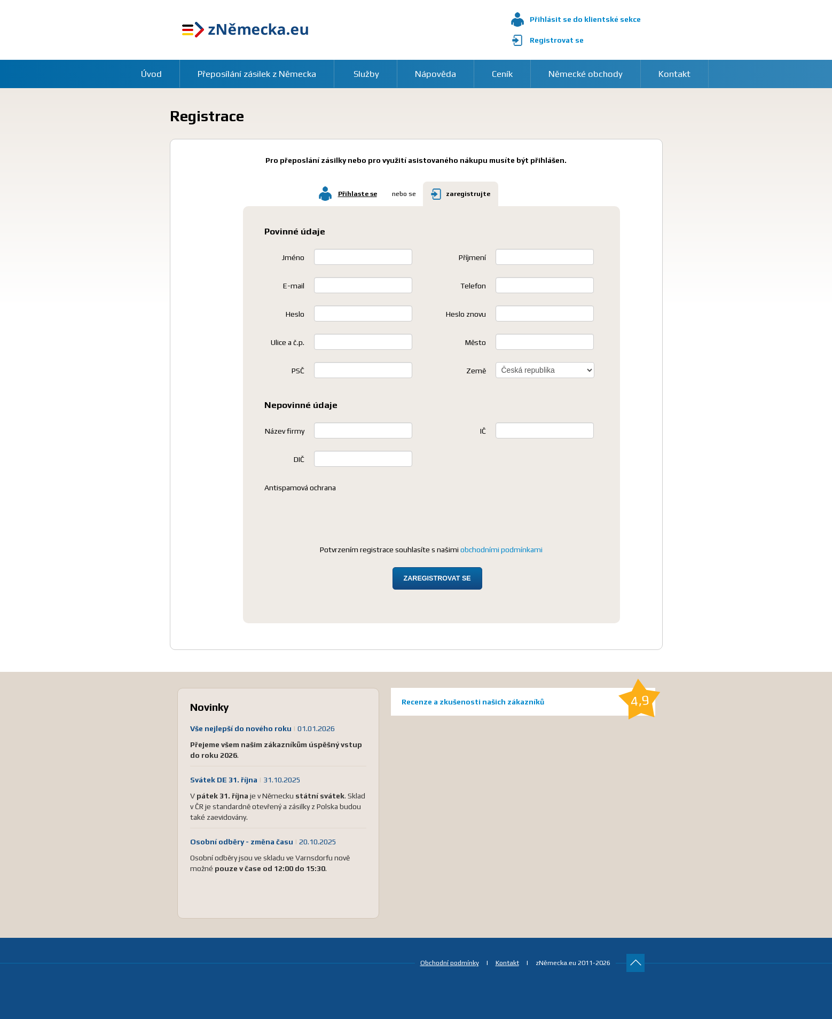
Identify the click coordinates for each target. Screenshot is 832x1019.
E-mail (293, 285)
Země (476, 370)
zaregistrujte (468, 194)
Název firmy (284, 431)
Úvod (151, 73)
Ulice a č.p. (287, 342)
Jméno (293, 257)
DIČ (299, 459)
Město (475, 342)
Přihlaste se (357, 194)
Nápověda (435, 73)
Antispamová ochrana (300, 487)
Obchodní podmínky (449, 963)
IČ (483, 431)
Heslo (295, 314)
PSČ (298, 370)
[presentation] (345, 516)
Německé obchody (585, 73)
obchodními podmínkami (501, 549)
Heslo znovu (466, 314)
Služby (366, 73)
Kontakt (674, 73)
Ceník (502, 73)
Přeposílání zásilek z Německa (257, 73)
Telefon (473, 285)
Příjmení (472, 257)
